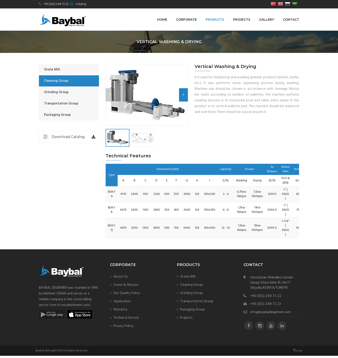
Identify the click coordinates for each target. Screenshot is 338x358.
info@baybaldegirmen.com (270, 314)
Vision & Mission (125, 287)
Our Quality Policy (126, 295)
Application (122, 303)
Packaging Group (57, 115)
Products (215, 20)
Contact (291, 20)
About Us (120, 279)
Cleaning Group (56, 81)
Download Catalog (63, 136)
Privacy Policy (123, 328)
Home (162, 20)
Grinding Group (56, 92)
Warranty (120, 311)
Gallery (266, 20)
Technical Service (126, 320)
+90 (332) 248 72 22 (56, 4)
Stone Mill (52, 69)
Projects (241, 20)
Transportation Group (61, 103)
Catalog (80, 4)
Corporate (186, 20)
